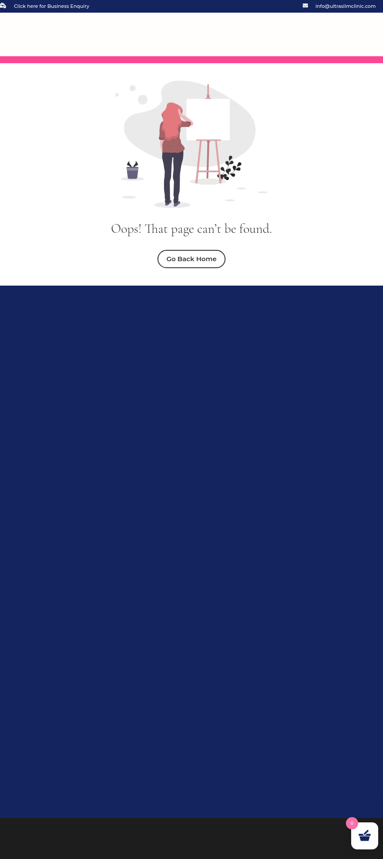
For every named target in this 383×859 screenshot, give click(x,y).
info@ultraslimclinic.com (345, 6)
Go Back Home (191, 259)
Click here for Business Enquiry (51, 6)
